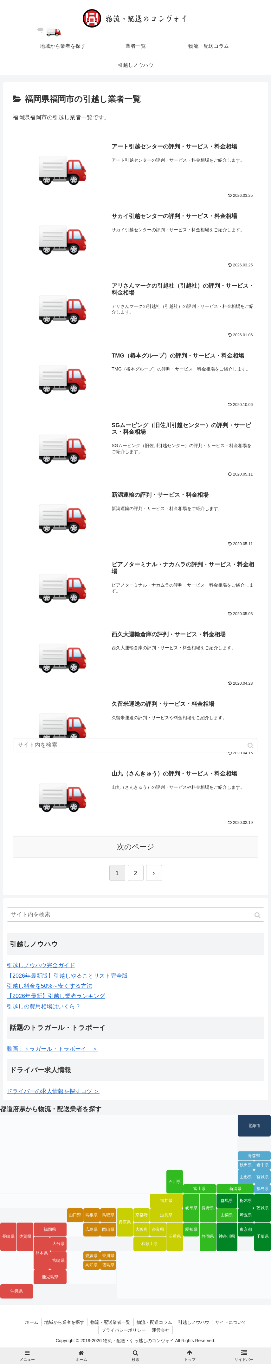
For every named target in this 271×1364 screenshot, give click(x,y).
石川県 (175, 1182)
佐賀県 (25, 1238)
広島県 (91, 1230)
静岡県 (208, 1238)
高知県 (91, 1266)
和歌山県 (149, 1245)
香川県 (108, 1257)
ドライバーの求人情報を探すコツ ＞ (53, 1092)
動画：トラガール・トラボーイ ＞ (52, 1050)
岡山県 (108, 1230)
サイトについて (232, 1323)
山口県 (75, 1216)
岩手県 (262, 1166)
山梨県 (227, 1216)
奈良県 (158, 1230)
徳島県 (108, 1266)
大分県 (58, 1245)
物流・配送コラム (154, 1323)
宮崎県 (58, 1261)
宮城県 (262, 1178)
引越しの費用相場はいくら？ (44, 1007)
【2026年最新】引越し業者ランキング (56, 997)
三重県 (175, 1238)
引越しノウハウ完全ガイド (41, 966)
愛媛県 (91, 1257)
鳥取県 (108, 1216)
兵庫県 (125, 1223)
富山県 (199, 1190)
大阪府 (141, 1230)
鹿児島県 (50, 1278)
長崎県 (8, 1238)
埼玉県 (246, 1216)
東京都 (246, 1230)
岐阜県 (191, 1209)
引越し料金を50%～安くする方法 (49, 987)
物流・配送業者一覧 (110, 1323)
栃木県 (246, 1201)
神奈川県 (227, 1238)
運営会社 (161, 1331)
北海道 (254, 1126)
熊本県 (41, 1254)
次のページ (135, 848)
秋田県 (246, 1166)
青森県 (254, 1157)
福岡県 (50, 1230)
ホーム (30, 1323)
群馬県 (227, 1201)
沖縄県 (16, 1292)
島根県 (91, 1216)
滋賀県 (166, 1216)
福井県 (166, 1201)
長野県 (208, 1209)
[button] (258, 916)
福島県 (262, 1190)
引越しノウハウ (194, 1323)
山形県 (246, 1178)
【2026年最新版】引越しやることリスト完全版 (67, 977)
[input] (135, 915)
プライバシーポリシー (123, 1331)
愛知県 (191, 1230)
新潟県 (235, 1190)
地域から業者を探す (64, 1323)
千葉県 (262, 1238)
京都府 (141, 1216)
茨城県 (262, 1209)
